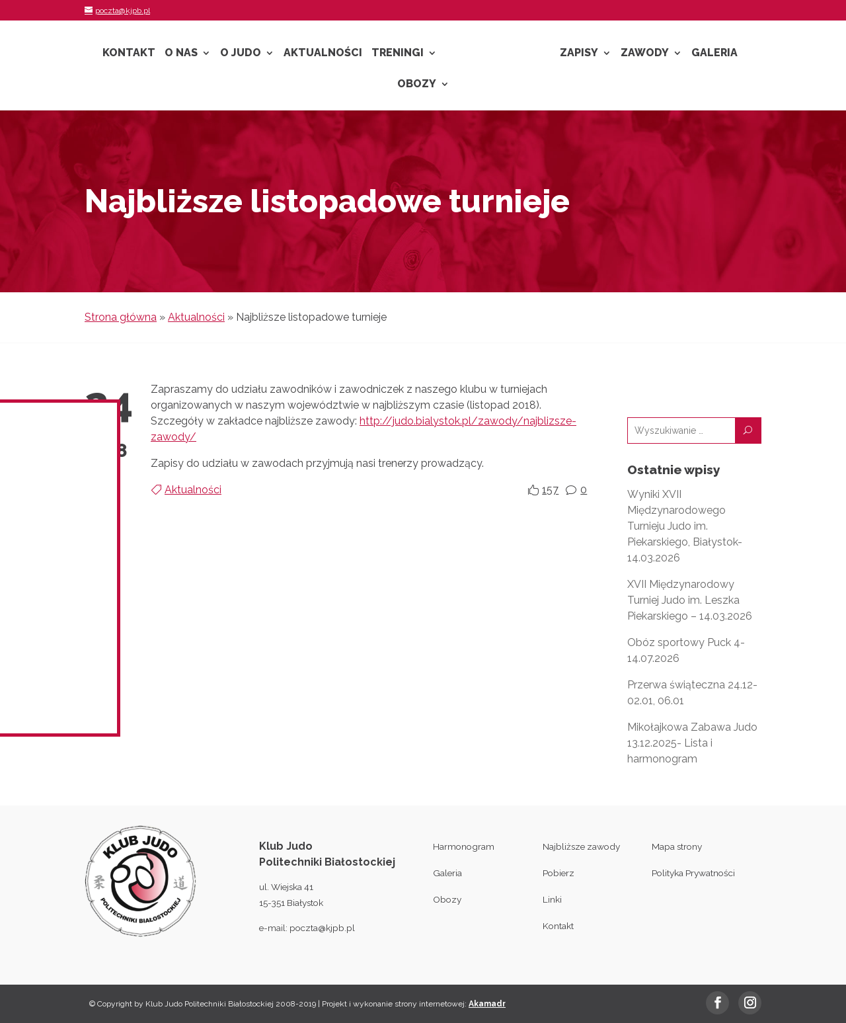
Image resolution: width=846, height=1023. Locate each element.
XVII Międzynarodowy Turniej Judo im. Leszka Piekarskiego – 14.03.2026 (689, 600)
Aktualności (323, 53)
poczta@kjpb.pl (322, 927)
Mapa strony (677, 846)
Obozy (416, 84)
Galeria (714, 53)
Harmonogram (463, 846)
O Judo (240, 53)
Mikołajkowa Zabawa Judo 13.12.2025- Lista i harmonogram (692, 743)
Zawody (645, 53)
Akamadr (487, 1003)
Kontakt (128, 53)
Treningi (397, 53)
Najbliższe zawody (581, 846)
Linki (552, 899)
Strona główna (121, 317)
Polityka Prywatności (693, 873)
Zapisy (579, 53)
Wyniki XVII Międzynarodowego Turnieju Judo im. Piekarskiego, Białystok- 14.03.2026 (684, 526)
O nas (181, 53)
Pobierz (558, 873)
